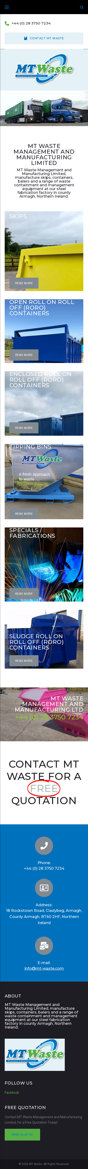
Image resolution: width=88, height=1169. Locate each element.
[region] (44, 108)
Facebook (12, 1092)
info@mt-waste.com (44, 968)
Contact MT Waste (44, 38)
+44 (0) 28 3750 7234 (31, 23)
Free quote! (22, 1134)
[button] (24, 283)
